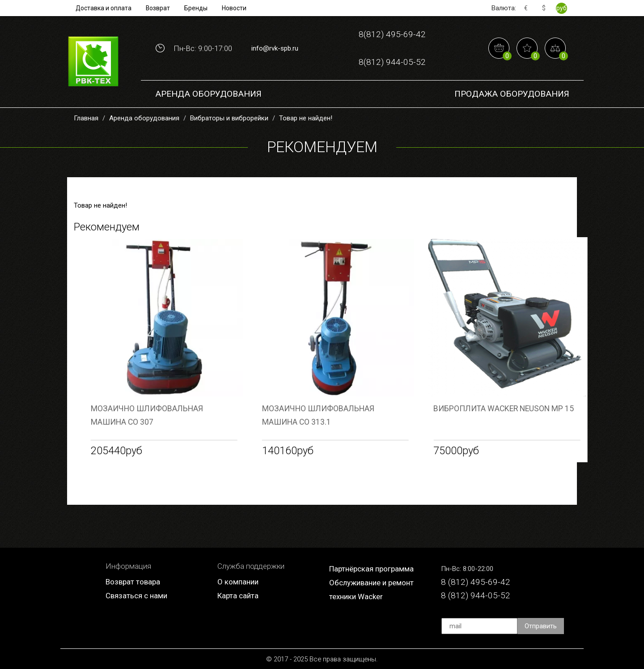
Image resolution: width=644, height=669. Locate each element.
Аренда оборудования (208, 94)
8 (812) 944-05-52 (475, 595)
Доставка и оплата (103, 8)
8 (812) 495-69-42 (475, 582)
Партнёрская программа (371, 568)
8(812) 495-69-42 (392, 34)
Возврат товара (133, 581)
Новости (234, 8)
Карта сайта (237, 595)
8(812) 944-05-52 (392, 62)
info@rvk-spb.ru (274, 48)
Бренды (196, 8)
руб (561, 8)
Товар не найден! (305, 118)
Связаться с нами (136, 595)
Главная (86, 118)
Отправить (541, 626)
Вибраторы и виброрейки (229, 118)
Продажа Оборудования (511, 94)
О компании (237, 581)
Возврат (158, 8)
